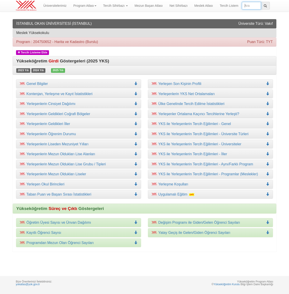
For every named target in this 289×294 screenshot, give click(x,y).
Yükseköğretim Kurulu (227, 284)
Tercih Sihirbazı (115, 5)
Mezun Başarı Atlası (149, 5)
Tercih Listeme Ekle (32, 52)
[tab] (78, 84)
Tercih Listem (229, 5)
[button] (79, 94)
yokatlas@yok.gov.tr (28, 284)
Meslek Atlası (203, 5)
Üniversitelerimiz (55, 5)
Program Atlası (84, 5)
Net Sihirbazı (179, 5)
